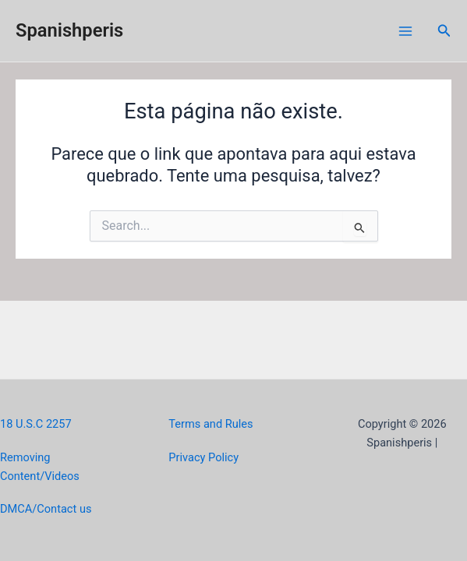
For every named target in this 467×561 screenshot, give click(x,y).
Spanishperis (69, 30)
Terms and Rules (210, 424)
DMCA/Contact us (45, 509)
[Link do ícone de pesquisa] (444, 31)
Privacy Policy (203, 457)
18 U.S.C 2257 (36, 424)
